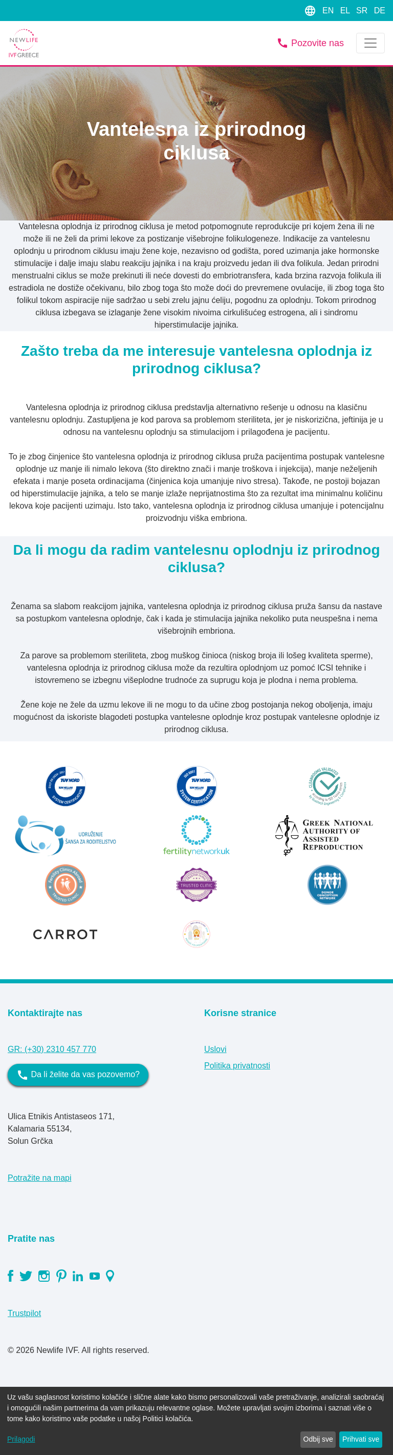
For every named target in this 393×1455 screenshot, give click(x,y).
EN (329, 10)
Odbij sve (318, 1439)
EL (346, 10)
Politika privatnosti (237, 1065)
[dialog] (196, 1421)
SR (363, 10)
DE (379, 10)
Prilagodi (21, 1439)
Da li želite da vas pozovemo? (78, 1075)
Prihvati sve (360, 1439)
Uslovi (215, 1049)
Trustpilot (24, 1313)
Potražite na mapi (40, 1178)
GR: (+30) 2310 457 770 (52, 1049)
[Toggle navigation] (370, 43)
